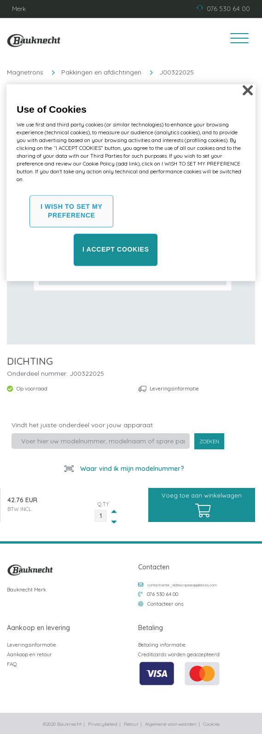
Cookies (211, 724)
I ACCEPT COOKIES (115, 249)
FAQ (12, 664)
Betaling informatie (162, 645)
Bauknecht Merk (26, 589)
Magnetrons (25, 72)
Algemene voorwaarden (171, 724)
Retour (131, 724)
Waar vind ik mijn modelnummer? (131, 468)
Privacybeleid (102, 724)
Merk (19, 9)
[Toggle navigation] (236, 39)
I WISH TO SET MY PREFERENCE (72, 211)
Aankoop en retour (29, 654)
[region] (131, 183)
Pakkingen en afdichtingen (101, 72)
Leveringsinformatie (174, 388)
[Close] (248, 91)
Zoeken (209, 441)
